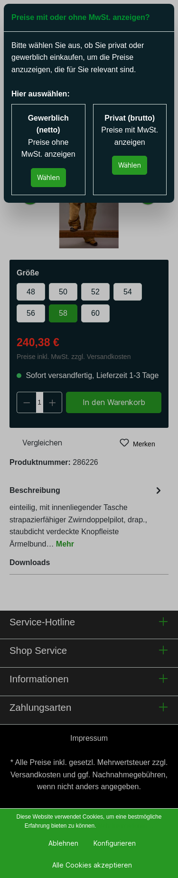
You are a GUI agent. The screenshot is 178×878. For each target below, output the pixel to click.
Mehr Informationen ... (125, 825)
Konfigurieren (115, 843)
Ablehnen (63, 843)
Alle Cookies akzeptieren (92, 865)
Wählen (48, 177)
